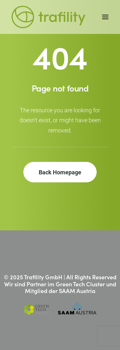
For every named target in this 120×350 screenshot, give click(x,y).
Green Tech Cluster (80, 284)
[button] (105, 17)
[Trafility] (48, 17)
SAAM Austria (77, 291)
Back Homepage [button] (60, 172)
